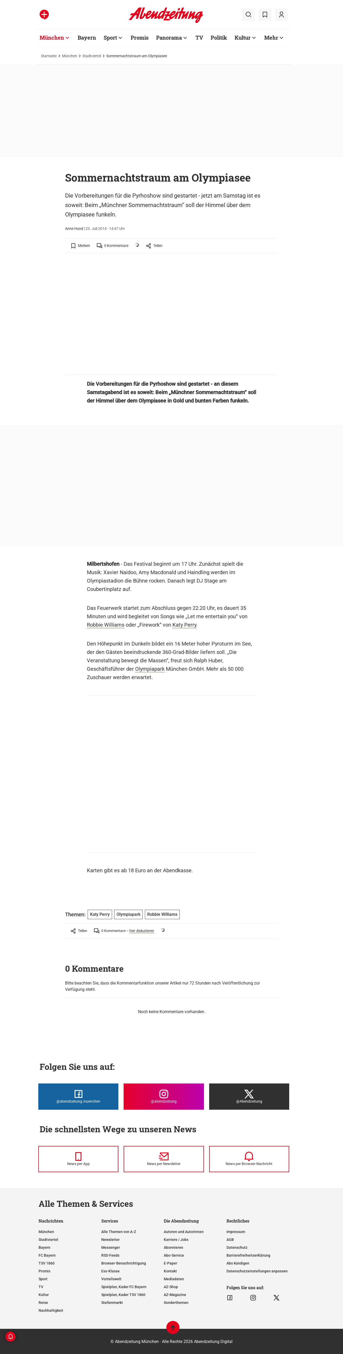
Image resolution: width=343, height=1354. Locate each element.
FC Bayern (47, 1255)
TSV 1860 (47, 1263)
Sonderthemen (176, 1302)
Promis (44, 1271)
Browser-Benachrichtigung (123, 1263)
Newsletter (110, 1239)
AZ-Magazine (175, 1295)
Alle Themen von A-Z (118, 1232)
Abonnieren (173, 1247)
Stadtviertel (91, 56)
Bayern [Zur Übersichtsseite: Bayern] (87, 37)
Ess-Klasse (110, 1271)
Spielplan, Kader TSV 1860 (123, 1295)
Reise (43, 1302)
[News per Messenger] (78, 1159)
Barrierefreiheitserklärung (248, 1255)
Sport (43, 1279)
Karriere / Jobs (176, 1239)
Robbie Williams (105, 625)
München (69, 56)
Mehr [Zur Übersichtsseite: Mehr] (271, 37)
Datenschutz (236, 1247)
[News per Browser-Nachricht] (249, 1159)
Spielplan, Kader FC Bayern (123, 1287)
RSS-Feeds (110, 1255)
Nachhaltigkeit (51, 1310)
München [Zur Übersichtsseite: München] (52, 37)
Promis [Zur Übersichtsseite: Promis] (140, 37)
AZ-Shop (171, 1287)
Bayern (44, 1247)
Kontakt (170, 1271)
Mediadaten (174, 1279)
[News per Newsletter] (164, 1159)
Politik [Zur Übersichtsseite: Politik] (219, 37)
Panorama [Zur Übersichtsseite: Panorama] (169, 37)
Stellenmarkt (112, 1302)
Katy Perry (184, 625)
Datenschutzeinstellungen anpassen (257, 1271)
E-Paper (170, 1263)
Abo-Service (174, 1255)
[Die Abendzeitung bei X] (249, 1096)
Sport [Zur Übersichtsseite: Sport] (110, 37)
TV (41, 1287)
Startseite (49, 56)
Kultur (44, 1295)
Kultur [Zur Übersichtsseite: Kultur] (243, 37)
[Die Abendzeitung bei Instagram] (164, 1096)
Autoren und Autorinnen (184, 1232)
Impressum (235, 1232)
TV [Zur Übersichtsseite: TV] (199, 37)
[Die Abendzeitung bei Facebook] (78, 1096)
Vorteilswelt (111, 1279)
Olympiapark (150, 669)
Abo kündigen (237, 1263)
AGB (230, 1239)
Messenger (110, 1247)
